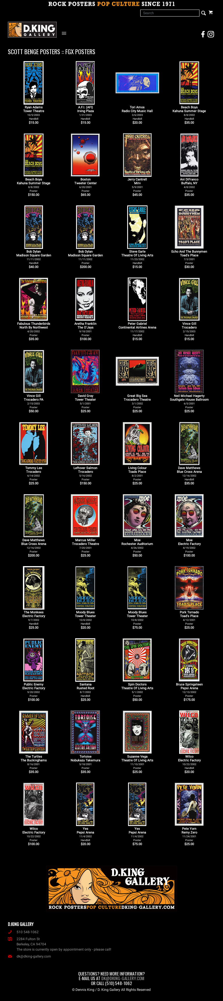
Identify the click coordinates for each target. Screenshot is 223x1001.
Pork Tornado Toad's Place (189, 617)
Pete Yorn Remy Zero (189, 834)
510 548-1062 (23, 932)
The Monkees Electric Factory (33, 617)
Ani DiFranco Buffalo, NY (189, 185)
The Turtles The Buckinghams (34, 762)
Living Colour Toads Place (137, 473)
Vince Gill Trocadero (189, 329)
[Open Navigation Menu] (65, 33)
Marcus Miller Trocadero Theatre (85, 545)
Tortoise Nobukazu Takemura (85, 762)
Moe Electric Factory (189, 545)
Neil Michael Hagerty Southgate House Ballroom (189, 401)
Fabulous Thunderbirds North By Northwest (33, 329)
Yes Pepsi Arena (85, 834)
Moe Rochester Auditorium (137, 545)
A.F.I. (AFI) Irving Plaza (85, 112)
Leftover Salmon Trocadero (85, 473)
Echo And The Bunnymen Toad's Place (189, 257)
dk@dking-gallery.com (29, 956)
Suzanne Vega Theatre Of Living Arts (137, 762)
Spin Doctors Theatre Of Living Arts (137, 690)
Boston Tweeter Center (85, 185)
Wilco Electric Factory (189, 762)
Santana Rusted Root (85, 690)
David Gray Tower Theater (85, 401)
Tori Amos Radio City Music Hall (137, 112)
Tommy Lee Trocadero (33, 473)
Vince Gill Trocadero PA (33, 401)
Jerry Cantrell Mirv (137, 185)
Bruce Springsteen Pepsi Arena (189, 690)
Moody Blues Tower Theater (85, 617)
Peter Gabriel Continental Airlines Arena (137, 329)
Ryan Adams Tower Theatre (33, 112)
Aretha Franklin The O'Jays (85, 329)
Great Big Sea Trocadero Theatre (137, 401)
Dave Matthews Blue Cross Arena (189, 473)
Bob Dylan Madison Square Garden (33, 257)
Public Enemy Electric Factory (33, 690)
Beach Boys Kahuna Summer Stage (189, 112)
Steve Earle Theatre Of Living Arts (137, 257)
